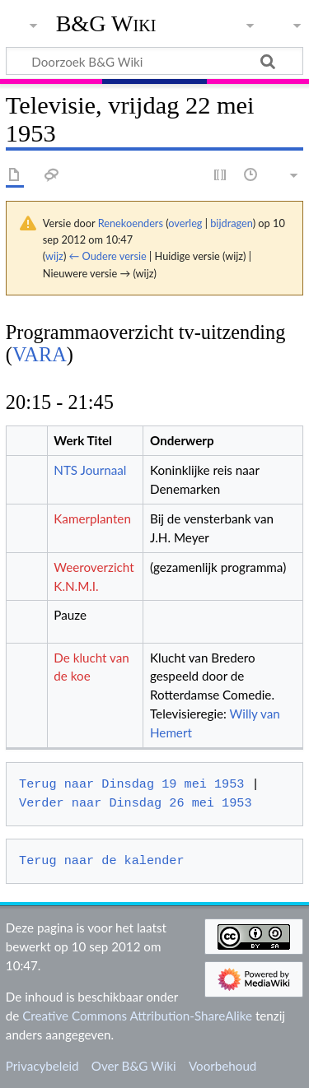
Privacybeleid (42, 1065)
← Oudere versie (108, 256)
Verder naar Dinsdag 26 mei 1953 (135, 803)
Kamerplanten (92, 518)
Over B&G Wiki (133, 1065)
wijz (54, 256)
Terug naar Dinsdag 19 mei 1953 (131, 784)
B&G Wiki (106, 23)
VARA (39, 354)
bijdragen (231, 223)
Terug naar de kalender (101, 861)
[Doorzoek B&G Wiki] (154, 61)
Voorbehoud (222, 1065)
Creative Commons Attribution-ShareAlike (137, 1015)
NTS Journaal (90, 470)
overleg (185, 223)
